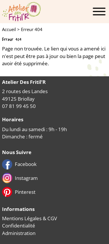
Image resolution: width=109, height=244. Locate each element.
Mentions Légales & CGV (29, 218)
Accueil (9, 29)
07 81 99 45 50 (19, 106)
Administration (18, 233)
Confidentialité (18, 225)
